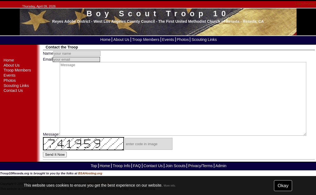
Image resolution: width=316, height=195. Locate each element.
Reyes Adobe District (71, 21)
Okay (283, 185)
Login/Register (305, 3)
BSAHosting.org (90, 173)
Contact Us (13, 90)
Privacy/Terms (200, 166)
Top (94, 166)
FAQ (137, 166)
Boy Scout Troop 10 (158, 13)
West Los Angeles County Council (124, 21)
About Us (121, 39)
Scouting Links (204, 39)
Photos (183, 39)
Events (168, 39)
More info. (170, 185)
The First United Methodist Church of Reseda (198, 21)
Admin (221, 166)
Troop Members (145, 39)
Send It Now (55, 154)
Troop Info (121, 166)
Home (105, 39)
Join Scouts (175, 166)
